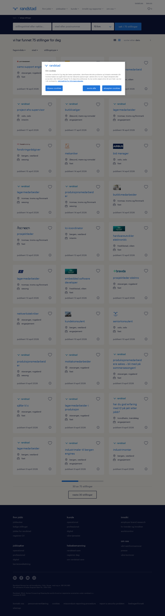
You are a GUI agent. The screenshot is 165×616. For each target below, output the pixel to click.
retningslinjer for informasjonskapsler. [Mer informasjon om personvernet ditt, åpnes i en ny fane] (70, 81)
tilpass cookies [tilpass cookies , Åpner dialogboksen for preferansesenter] (54, 88)
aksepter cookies (112, 88)
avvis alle (91, 88)
